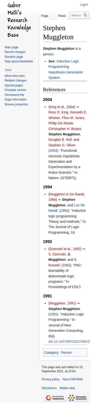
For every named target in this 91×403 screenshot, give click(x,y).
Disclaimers (49, 388)
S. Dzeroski (57, 254)
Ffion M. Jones (73, 118)
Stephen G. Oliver (61, 145)
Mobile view (67, 388)
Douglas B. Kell (60, 139)
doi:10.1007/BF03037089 (67, 341)
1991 (53, 314)
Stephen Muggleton (58, 48)
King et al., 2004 (62, 107)
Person (66, 352)
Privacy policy (50, 379)
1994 (64, 210)
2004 (53, 150)
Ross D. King (58, 112)
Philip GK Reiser (60, 123)
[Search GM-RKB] (79, 15)
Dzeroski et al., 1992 (65, 249)
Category (51, 352)
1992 (66, 265)
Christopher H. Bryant (64, 129)
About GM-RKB (72, 379)
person (48, 54)
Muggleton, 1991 (62, 303)
